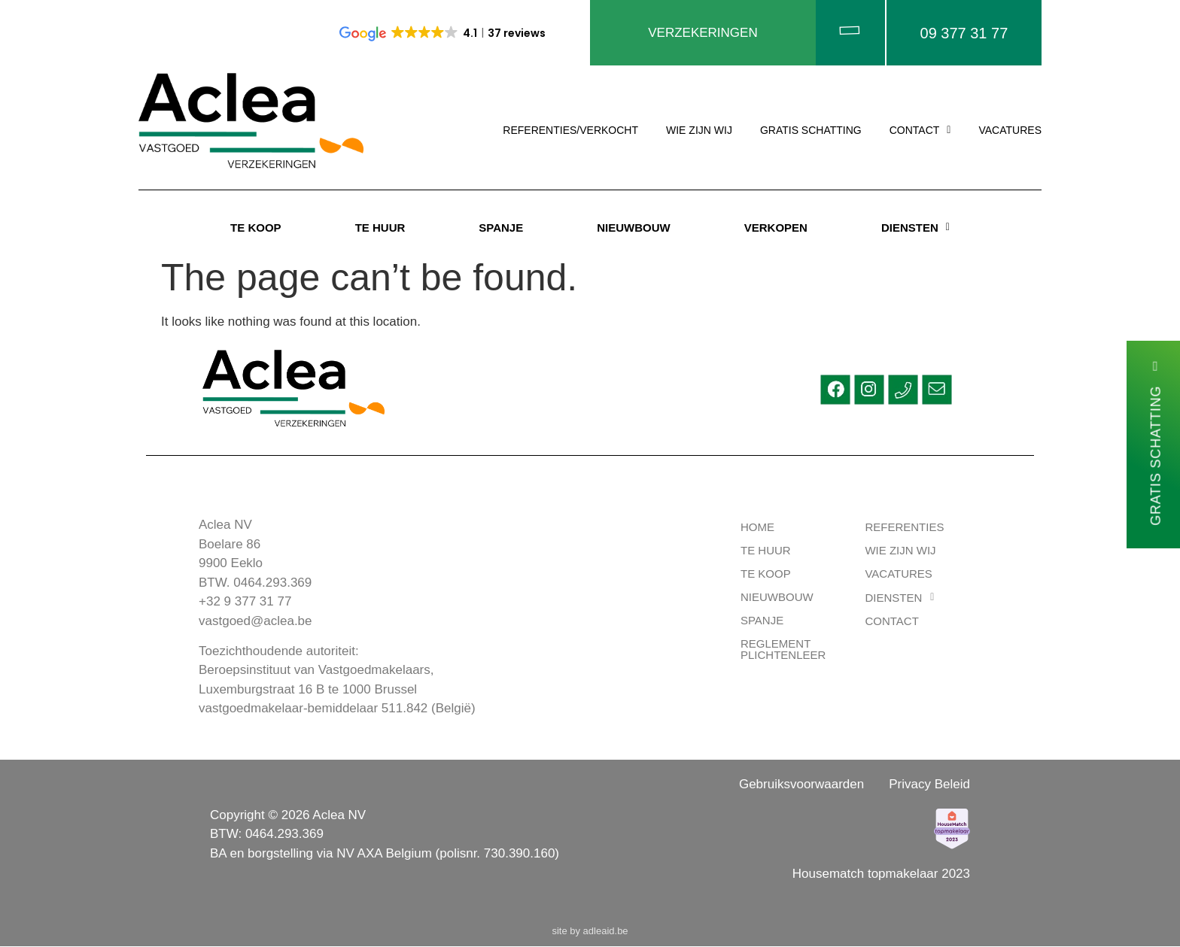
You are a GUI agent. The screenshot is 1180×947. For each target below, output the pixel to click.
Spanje (762, 621)
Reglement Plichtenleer (783, 651)
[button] (920, 131)
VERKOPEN (775, 228)
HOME (757, 528)
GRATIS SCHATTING (811, 132)
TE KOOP (255, 228)
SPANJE (501, 228)
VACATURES (1010, 132)
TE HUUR (380, 228)
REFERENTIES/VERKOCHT (570, 132)
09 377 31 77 (964, 33)
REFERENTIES (904, 528)
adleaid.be (605, 932)
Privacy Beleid (929, 785)
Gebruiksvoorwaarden (801, 785)
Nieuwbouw (777, 598)
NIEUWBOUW (634, 228)
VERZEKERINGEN (702, 33)
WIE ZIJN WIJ (699, 132)
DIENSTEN (915, 228)
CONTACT (920, 132)
